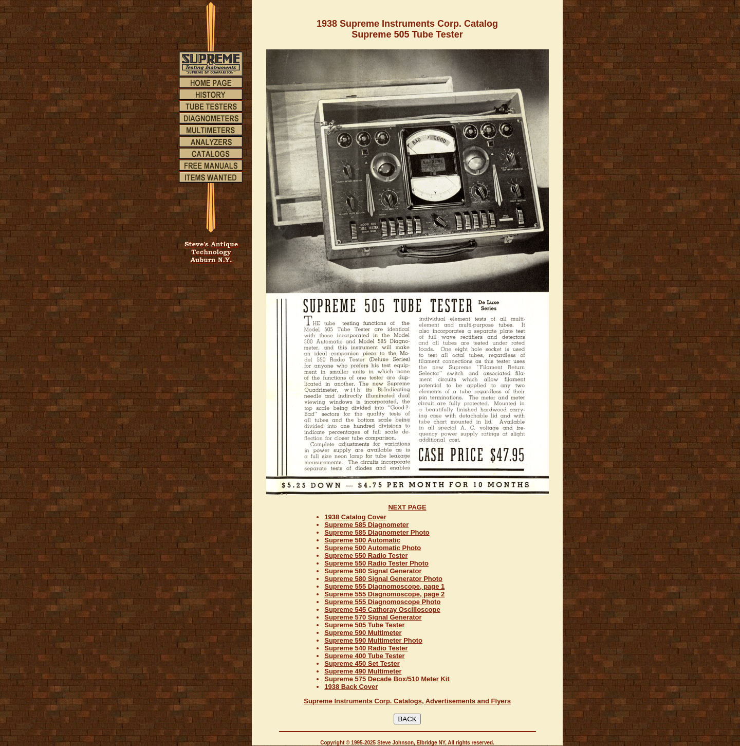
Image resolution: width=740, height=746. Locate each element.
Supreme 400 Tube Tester (364, 656)
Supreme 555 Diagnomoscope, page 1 (384, 586)
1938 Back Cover (351, 686)
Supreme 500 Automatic (362, 540)
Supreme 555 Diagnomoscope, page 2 (384, 594)
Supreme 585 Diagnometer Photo (376, 532)
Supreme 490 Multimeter (362, 671)
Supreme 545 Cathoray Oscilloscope (382, 609)
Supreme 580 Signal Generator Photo (383, 579)
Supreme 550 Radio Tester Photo (376, 563)
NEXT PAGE (407, 507)
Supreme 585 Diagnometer (366, 525)
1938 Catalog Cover (355, 517)
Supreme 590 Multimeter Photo (373, 640)
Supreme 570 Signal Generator (372, 617)
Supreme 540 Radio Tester (366, 648)
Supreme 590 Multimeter (362, 632)
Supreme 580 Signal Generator (372, 571)
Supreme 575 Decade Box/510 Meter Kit (387, 679)
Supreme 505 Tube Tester (364, 625)
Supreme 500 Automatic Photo (372, 548)
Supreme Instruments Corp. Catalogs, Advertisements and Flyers (407, 701)
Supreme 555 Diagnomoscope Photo (382, 602)
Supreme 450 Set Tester (361, 663)
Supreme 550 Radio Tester (366, 555)
